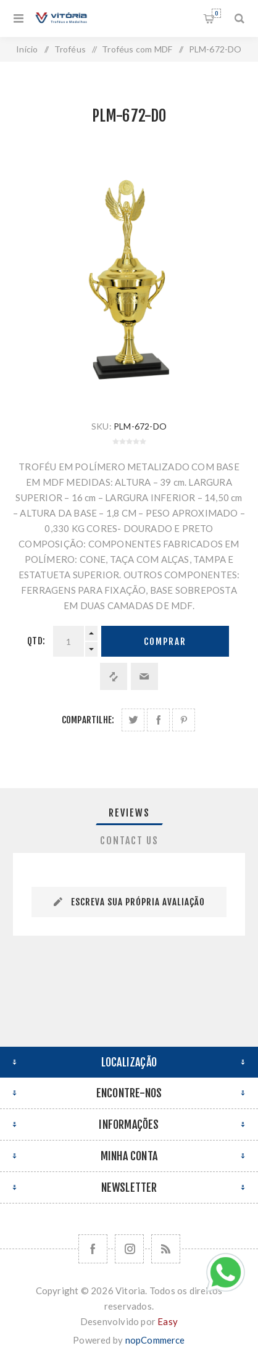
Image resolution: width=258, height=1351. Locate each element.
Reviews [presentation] (129, 813)
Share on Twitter (133, 720)
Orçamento (216, 13)
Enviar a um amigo (144, 676)
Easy (167, 1321)
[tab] (129, 812)
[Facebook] (92, 1248)
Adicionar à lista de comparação (113, 676)
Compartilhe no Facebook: (158, 720)
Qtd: (36, 641)
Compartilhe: (88, 720)
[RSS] (165, 1248)
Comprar (165, 641)
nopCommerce (155, 1339)
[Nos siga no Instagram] (129, 1248)
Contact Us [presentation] (129, 840)
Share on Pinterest (183, 720)
